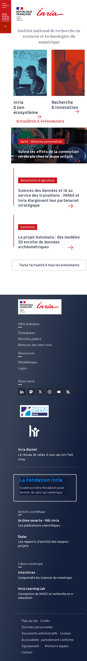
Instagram (49, 391)
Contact (27, 652)
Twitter (40, 391)
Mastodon (31, 391)
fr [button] (5, 26)
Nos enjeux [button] (5, 16)
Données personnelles (37, 627)
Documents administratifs (40, 633)
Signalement (32, 646)
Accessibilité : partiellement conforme (48, 640)
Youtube (59, 391)
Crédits (45, 621)
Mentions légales (57, 646)
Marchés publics (29, 339)
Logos (22, 368)
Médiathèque (29, 362)
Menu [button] (5, 5)
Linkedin (22, 391)
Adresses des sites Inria (35, 345)
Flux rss (68, 391)
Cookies (65, 633)
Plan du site (30, 621)
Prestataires (26, 333)
